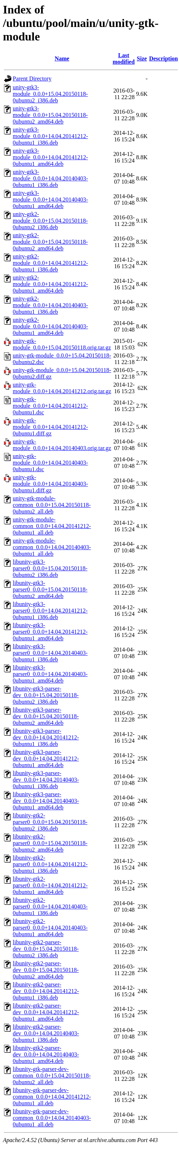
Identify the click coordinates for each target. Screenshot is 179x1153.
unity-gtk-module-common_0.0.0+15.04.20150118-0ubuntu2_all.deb (52, 505)
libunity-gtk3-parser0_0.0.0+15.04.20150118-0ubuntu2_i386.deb (50, 568)
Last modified (124, 58)
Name (62, 58)
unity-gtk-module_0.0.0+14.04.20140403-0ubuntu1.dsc (50, 462)
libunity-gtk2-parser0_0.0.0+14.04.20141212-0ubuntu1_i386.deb (50, 864)
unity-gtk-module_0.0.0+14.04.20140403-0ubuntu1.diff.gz (50, 483)
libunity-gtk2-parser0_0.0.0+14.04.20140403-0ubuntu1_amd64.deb (50, 927)
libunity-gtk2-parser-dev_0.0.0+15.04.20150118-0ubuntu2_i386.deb (46, 948)
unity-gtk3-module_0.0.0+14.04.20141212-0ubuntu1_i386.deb (50, 136)
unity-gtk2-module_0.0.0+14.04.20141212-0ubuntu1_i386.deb (50, 263)
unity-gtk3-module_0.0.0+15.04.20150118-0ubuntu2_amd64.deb (50, 115)
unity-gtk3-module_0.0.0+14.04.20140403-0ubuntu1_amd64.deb (50, 199)
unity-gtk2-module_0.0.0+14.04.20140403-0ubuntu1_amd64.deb (50, 326)
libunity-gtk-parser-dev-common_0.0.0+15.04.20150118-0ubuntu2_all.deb (52, 1075)
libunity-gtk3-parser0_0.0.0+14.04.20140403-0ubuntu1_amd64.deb (50, 674)
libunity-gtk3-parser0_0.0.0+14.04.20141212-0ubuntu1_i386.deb (50, 610)
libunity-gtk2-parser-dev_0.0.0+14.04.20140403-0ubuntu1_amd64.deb (46, 1054)
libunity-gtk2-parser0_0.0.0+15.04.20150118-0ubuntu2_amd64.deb (50, 843)
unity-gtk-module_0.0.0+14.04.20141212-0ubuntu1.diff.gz (50, 427)
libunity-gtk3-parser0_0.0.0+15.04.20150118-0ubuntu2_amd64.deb (50, 589)
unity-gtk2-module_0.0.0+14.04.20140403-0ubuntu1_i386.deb (50, 305)
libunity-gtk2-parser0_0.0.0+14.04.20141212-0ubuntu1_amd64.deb (50, 885)
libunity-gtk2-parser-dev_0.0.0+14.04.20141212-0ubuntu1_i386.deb (46, 991)
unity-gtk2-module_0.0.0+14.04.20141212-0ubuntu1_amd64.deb (50, 284)
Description (163, 58)
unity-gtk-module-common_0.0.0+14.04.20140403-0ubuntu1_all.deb (52, 547)
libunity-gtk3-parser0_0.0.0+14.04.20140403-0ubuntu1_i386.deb (50, 653)
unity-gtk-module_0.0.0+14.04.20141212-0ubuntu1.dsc (50, 405)
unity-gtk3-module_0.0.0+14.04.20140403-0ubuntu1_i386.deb (50, 178)
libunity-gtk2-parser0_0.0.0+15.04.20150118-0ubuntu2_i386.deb (50, 822)
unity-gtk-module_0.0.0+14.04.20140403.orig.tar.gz (62, 444)
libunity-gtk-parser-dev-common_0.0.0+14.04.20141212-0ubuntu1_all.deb (52, 1096)
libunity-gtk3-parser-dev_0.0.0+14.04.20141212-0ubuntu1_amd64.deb (46, 758)
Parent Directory (32, 78)
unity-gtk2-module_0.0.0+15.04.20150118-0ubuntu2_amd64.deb (50, 241)
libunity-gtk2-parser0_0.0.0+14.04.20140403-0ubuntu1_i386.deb (50, 906)
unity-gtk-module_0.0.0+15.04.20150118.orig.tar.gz (62, 344)
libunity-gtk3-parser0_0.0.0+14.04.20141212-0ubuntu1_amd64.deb (50, 631)
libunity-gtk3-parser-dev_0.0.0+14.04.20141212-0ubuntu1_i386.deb (46, 737)
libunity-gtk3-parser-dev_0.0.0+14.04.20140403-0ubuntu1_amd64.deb (46, 800)
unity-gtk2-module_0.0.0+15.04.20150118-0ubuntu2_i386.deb (50, 220)
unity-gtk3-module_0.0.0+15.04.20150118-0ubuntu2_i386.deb (50, 93)
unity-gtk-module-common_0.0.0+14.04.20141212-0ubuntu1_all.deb (52, 526)
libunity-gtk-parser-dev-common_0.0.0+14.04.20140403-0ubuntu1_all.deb (52, 1117)
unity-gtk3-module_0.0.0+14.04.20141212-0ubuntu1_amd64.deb (50, 157)
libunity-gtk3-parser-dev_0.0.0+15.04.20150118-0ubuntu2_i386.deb (46, 695)
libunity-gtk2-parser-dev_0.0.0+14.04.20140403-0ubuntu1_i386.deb (46, 1033)
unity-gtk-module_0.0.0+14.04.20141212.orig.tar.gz (62, 388)
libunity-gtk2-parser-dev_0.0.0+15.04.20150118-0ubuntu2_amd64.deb (46, 970)
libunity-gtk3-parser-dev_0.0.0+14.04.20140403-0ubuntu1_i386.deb (46, 779)
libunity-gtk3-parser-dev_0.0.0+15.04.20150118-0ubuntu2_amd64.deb (46, 716)
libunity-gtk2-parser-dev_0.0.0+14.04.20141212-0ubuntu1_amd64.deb (46, 1012)
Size (142, 58)
